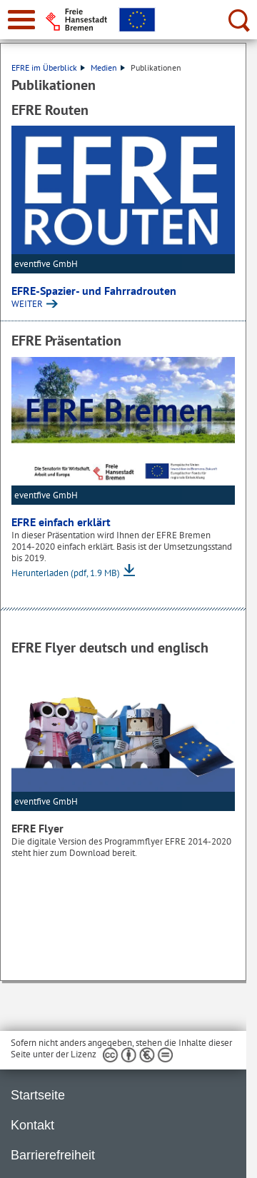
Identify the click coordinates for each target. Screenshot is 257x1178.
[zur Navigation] (21, 19)
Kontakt (32, 1125)
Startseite (38, 1095)
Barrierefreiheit (53, 1155)
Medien (108, 67)
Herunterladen (65, 573)
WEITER (27, 304)
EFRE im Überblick (48, 67)
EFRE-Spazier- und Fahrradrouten (93, 290)
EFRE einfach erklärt (61, 522)
